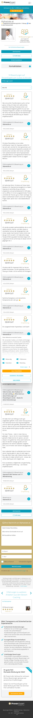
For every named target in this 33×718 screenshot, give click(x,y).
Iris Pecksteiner (6, 601)
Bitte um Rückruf (9, 562)
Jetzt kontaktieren (16, 60)
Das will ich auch (16, 11)
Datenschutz (26, 710)
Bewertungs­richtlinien (8, 710)
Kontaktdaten (20, 66)
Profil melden (24, 586)
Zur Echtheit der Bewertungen (16, 47)
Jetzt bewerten (16, 51)
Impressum (16, 711)
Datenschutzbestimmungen (18, 571)
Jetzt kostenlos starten (17, 693)
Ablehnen (16, 380)
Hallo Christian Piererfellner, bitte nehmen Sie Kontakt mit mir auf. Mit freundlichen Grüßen (16, 536)
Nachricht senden (16, 566)
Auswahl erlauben (16, 376)
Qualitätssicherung (18, 710)
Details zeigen (24, 367)
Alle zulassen (17, 371)
